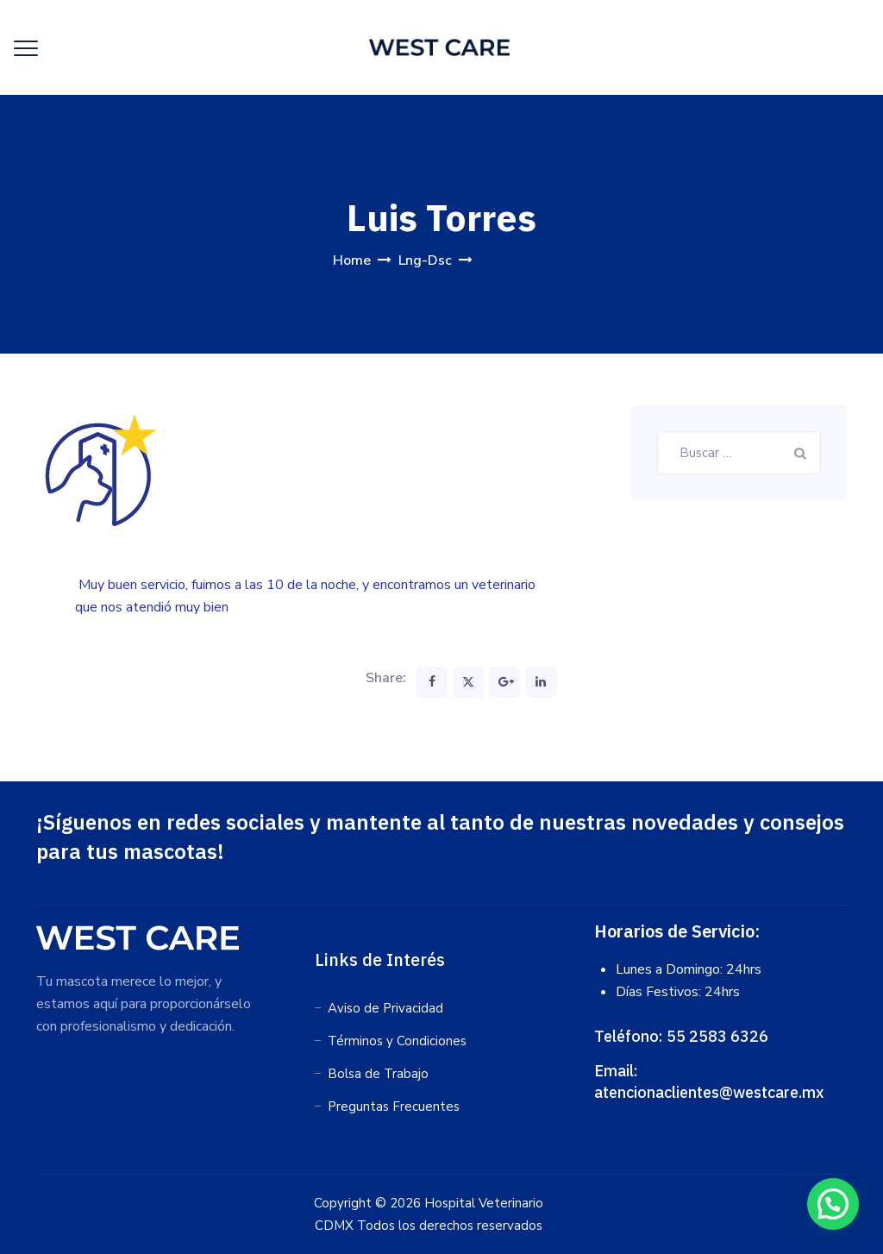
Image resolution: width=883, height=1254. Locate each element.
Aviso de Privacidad (385, 1008)
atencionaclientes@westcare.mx (709, 1092)
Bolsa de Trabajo (378, 1073)
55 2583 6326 (717, 1036)
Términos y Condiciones (397, 1041)
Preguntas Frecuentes (394, 1106)
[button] (833, 1203)
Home (352, 260)
